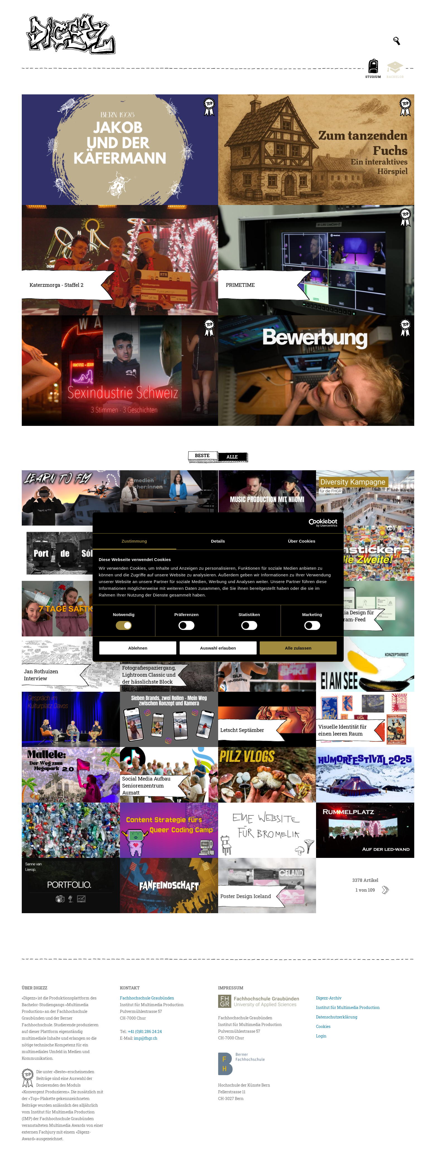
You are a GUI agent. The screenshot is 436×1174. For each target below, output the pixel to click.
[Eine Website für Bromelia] (267, 830)
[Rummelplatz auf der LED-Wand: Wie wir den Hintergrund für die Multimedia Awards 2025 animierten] (365, 830)
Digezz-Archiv (328, 998)
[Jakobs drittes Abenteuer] (120, 149)
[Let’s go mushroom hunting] (267, 774)
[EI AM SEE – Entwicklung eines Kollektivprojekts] (365, 664)
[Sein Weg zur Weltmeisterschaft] (267, 664)
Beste (202, 455)
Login (321, 1036)
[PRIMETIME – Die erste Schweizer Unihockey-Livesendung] (316, 260)
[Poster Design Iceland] (267, 885)
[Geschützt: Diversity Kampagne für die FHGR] (365, 498)
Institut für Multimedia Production (348, 1007)
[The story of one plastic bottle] (71, 830)
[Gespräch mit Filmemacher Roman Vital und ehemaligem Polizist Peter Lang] (71, 719)
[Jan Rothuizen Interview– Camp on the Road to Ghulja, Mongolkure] (71, 664)
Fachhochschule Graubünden (147, 998)
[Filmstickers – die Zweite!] (365, 553)
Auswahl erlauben (218, 648)
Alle (232, 457)
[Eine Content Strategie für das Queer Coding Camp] (169, 830)
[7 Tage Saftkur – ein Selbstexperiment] (71, 608)
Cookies (323, 1026)
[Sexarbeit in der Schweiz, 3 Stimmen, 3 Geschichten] (120, 370)
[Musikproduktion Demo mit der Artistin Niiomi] (267, 498)
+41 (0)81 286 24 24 (145, 1031)
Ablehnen (137, 648)
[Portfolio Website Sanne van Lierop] (71, 885)
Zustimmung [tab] (134, 541)
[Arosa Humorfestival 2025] (365, 774)
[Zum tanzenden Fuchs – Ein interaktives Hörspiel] (316, 149)
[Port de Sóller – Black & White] (71, 553)
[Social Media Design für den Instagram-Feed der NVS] (365, 608)
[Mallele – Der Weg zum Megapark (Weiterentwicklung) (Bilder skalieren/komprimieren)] (71, 774)
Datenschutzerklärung (336, 1017)
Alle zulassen (298, 648)
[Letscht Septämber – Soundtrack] (267, 719)
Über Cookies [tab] (301, 541)
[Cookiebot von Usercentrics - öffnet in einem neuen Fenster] (312, 523)
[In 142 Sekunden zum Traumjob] (316, 370)
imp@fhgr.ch (145, 1038)
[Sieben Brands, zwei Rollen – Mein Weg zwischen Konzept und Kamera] (169, 719)
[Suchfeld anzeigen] (396, 41)
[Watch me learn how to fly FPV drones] (71, 498)
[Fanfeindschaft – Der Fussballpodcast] (169, 885)
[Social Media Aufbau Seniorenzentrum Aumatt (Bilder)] (169, 774)
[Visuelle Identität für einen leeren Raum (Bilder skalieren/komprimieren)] (365, 719)
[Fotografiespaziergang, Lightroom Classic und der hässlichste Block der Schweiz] (169, 664)
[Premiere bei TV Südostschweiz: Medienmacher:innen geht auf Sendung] (169, 498)
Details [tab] (218, 541)
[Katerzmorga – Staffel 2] (120, 260)
